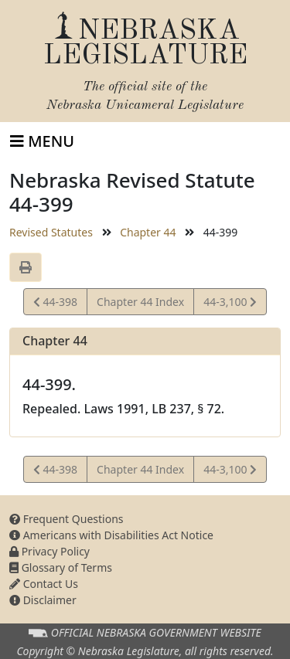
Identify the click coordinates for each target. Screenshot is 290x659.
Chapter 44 (148, 232)
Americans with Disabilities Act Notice (111, 535)
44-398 (55, 304)
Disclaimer (43, 600)
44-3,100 (230, 304)
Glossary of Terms (60, 567)
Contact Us (43, 583)
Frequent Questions (66, 518)
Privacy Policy (49, 551)
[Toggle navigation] (42, 141)
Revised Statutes (51, 232)
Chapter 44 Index (140, 301)
